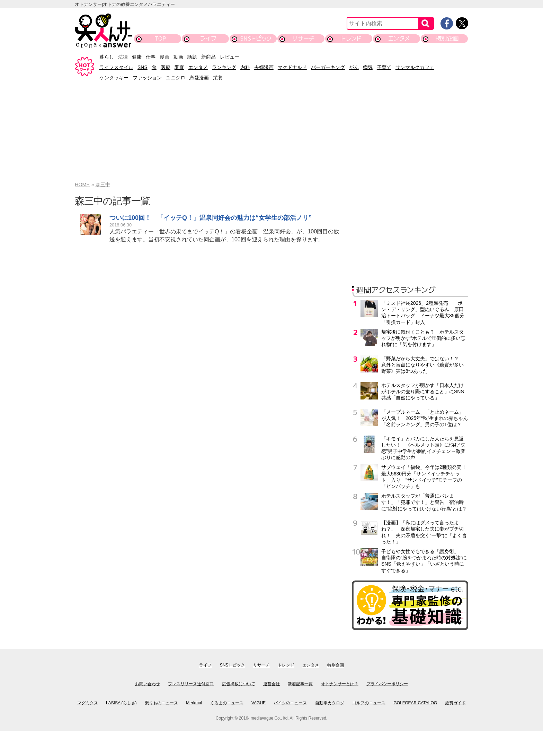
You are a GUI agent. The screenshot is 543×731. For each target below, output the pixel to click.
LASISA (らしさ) (121, 702)
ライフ (208, 38)
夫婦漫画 (264, 67)
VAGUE (258, 702)
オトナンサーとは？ (339, 683)
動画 (178, 57)
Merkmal (194, 702)
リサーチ (304, 38)
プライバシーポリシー (387, 683)
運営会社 (271, 683)
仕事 (150, 57)
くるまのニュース (226, 702)
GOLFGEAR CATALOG (415, 702)
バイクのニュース (290, 702)
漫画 (164, 57)
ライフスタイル (116, 67)
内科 (245, 67)
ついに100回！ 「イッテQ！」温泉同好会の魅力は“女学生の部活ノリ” (210, 217)
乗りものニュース (161, 702)
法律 (123, 57)
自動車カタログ (329, 702)
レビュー (229, 57)
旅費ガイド (455, 702)
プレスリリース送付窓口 (191, 683)
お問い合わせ (147, 683)
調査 (179, 67)
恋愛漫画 (199, 77)
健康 (137, 57)
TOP (160, 38)
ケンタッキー (113, 77)
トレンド (351, 38)
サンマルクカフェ (414, 67)
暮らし (106, 57)
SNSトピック (256, 38)
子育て (384, 67)
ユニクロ (175, 77)
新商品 (208, 57)
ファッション (147, 77)
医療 (165, 67)
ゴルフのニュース (368, 702)
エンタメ (399, 38)
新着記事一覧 (300, 683)
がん (354, 67)
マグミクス (87, 702)
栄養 (218, 77)
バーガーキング (328, 67)
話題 (192, 57)
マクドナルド (292, 67)
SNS (142, 67)
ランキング (224, 67)
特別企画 (447, 38)
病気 (368, 67)
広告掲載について (238, 683)
